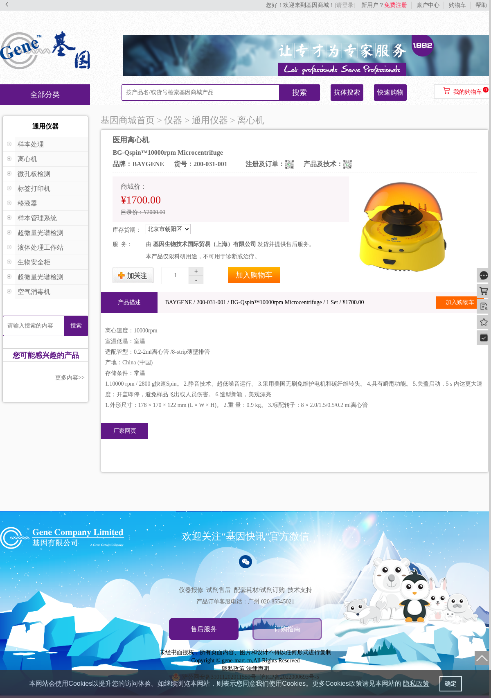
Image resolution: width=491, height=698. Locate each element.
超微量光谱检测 (40, 232)
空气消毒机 (34, 291)
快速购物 (390, 92)
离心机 (27, 159)
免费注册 (395, 5)
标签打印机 (34, 188)
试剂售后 (218, 590)
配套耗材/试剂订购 (259, 590)
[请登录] (345, 5)
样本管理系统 (37, 218)
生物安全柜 (34, 262)
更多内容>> (70, 378)
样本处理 (31, 144)
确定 (450, 683)
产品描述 (129, 302)
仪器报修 (191, 590)
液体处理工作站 (40, 247)
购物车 (457, 5)
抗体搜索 (347, 92)
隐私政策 (233, 669)
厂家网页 (124, 431)
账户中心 (428, 5)
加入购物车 (254, 275)
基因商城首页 (128, 120)
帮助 (481, 5)
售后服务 (204, 629)
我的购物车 (467, 92)
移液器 (27, 203)
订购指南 (287, 629)
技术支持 (300, 590)
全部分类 (45, 94)
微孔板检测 (34, 173)
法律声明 (257, 669)
